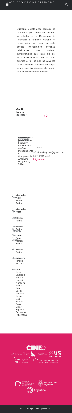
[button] (44, 115)
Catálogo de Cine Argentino (31, 2)
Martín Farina (19, 111)
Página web (39, 159)
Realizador (20, 114)
